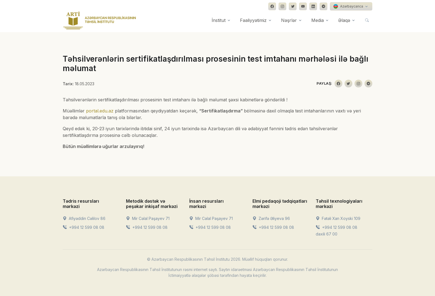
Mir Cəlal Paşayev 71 (148, 218)
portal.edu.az (99, 111)
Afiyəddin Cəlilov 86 (84, 218)
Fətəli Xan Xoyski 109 (338, 218)
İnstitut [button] (219, 20)
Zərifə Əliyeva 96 (271, 218)
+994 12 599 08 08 (83, 227)
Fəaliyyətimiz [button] (253, 20)
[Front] (99, 20)
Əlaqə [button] (344, 20)
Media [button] (317, 20)
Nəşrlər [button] (289, 20)
